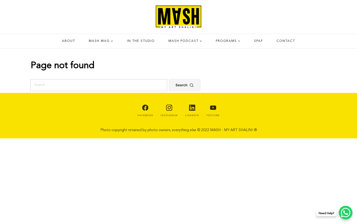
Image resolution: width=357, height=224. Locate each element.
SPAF (258, 41)
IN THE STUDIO (141, 41)
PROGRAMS (226, 41)
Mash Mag (99, 41)
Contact (286, 41)
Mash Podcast (183, 41)
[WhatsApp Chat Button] (345, 212)
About (68, 41)
